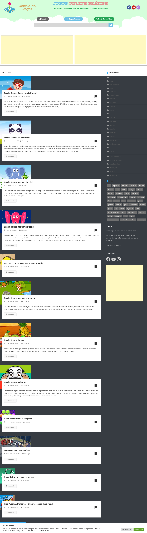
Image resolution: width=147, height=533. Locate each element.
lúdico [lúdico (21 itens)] (123, 212)
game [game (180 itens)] (140, 201)
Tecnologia (113, 175)
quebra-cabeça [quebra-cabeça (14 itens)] (113, 220)
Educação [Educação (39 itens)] (111, 197)
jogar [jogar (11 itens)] (110, 209)
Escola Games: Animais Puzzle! (18, 182)
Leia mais (10, 111)
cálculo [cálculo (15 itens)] (110, 193)
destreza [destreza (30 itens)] (119, 193)
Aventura (113, 102)
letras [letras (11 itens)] (137, 209)
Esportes (112, 129)
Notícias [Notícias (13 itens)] (142, 212)
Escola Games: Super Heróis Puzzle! (20, 93)
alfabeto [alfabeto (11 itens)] (125, 186)
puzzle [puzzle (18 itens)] (132, 216)
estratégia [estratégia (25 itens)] (141, 197)
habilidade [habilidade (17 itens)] (133, 205)
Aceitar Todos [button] (139, 529)
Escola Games (114, 85)
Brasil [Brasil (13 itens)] (117, 190)
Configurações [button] (126, 529)
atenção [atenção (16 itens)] (141, 186)
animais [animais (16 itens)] (133, 186)
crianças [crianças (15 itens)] (131, 190)
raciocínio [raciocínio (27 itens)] (124, 220)
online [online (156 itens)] (110, 216)
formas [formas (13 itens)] (116, 201)
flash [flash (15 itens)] (109, 201)
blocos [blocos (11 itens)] (110, 190)
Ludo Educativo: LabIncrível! (17, 450)
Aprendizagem (114, 95)
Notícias (112, 171)
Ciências (112, 118)
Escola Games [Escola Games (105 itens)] (122, 197)
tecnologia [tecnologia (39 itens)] (141, 220)
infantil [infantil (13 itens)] (142, 205)
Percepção (113, 140)
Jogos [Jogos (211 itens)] (122, 209)
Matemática (113, 136)
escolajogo (27, 96)
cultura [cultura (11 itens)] (139, 190)
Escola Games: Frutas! (14, 340)
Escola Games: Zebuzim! (15, 382)
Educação (113, 125)
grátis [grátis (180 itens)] (126, 205)
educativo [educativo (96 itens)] (135, 193)
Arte (111, 77)
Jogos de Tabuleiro (116, 160)
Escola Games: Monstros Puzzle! (19, 227)
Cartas (112, 114)
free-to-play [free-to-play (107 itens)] (131, 201)
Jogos (111, 88)
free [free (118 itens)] (123, 201)
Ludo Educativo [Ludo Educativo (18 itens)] (113, 212)
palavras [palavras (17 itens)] (118, 216)
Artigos (112, 81)
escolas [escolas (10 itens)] (132, 197)
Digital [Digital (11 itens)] (127, 193)
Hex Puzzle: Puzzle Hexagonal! (18, 418)
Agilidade (113, 91)
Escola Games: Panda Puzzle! (17, 137)
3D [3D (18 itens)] (109, 186)
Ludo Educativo (115, 164)
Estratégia (113, 133)
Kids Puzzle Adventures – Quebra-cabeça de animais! (28, 504)
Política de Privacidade (113, 245)
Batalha (112, 106)
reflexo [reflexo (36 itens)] (132, 220)
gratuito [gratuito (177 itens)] (118, 205)
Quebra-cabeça (115, 144)
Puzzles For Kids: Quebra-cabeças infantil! (23, 263)
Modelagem (113, 168)
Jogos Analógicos (115, 156)
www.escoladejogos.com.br (126, 231)
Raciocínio (113, 148)
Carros (112, 110)
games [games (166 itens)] (110, 205)
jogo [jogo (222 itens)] (116, 209)
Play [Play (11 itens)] (125, 216)
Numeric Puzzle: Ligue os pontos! (19, 477)
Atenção (112, 99)
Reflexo (112, 152)
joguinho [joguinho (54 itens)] (130, 209)
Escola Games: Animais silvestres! (19, 298)
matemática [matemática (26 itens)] (132, 212)
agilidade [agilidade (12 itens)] (116, 186)
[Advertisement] (37, 50)
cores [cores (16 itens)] (124, 190)
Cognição (113, 121)
